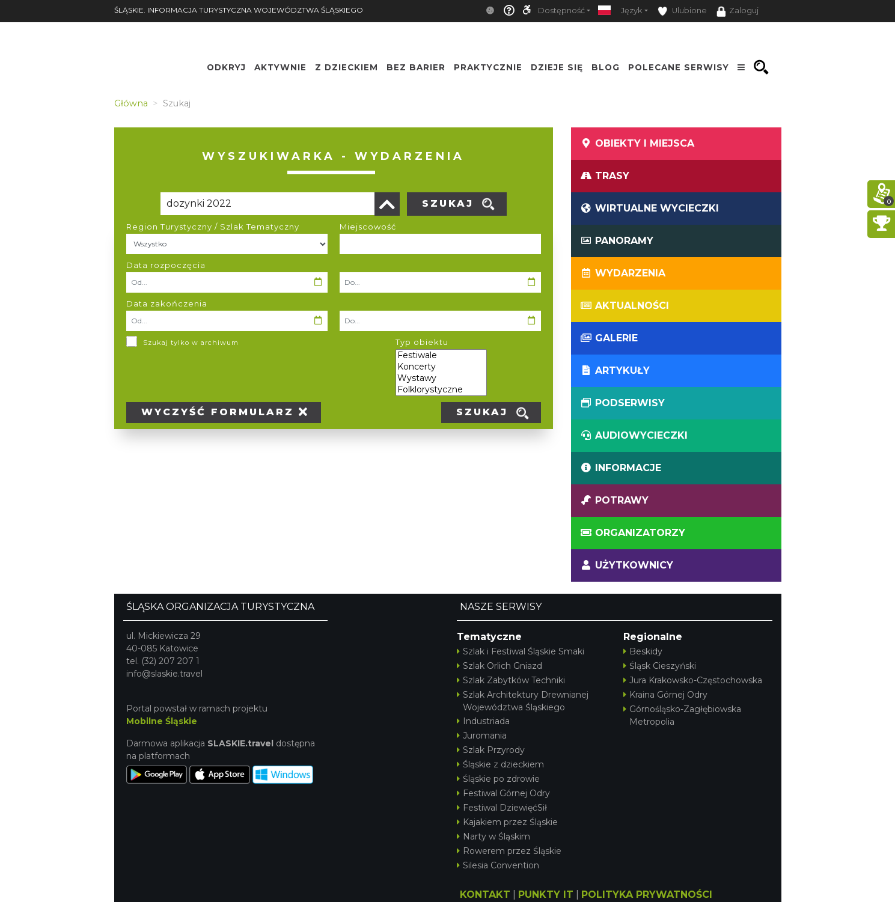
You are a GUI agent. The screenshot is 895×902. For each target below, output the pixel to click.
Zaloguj (737, 11)
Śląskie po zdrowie (498, 778)
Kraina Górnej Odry (665, 694)
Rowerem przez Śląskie (509, 851)
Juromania (482, 735)
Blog (605, 67)
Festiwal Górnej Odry (503, 793)
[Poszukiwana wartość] (267, 203)
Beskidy (642, 651)
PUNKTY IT (545, 894)
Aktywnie (280, 67)
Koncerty (441, 367)
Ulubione (682, 11)
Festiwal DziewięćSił (502, 807)
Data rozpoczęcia (166, 265)
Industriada (483, 721)
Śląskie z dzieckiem (500, 764)
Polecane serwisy (678, 67)
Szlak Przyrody (491, 750)
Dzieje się (557, 67)
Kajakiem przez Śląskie (507, 822)
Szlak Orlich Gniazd (499, 665)
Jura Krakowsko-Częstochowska (692, 680)
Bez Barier (415, 67)
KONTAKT (485, 894)
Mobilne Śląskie (161, 721)
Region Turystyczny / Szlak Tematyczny (212, 226)
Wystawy (441, 378)
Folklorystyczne (441, 389)
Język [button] (631, 10)
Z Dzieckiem (346, 67)
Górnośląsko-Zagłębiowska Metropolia (682, 715)
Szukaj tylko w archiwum (191, 342)
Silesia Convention (498, 865)
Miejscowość (368, 226)
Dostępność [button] (561, 10)
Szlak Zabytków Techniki (511, 680)
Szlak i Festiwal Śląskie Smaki (520, 651)
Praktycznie (488, 67)
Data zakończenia (166, 303)
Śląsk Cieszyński (659, 665)
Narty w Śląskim (493, 836)
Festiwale (441, 355)
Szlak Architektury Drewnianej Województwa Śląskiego (522, 701)
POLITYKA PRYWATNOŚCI (646, 894)
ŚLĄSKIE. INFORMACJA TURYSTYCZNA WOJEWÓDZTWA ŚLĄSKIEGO (238, 9)
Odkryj (226, 67)
